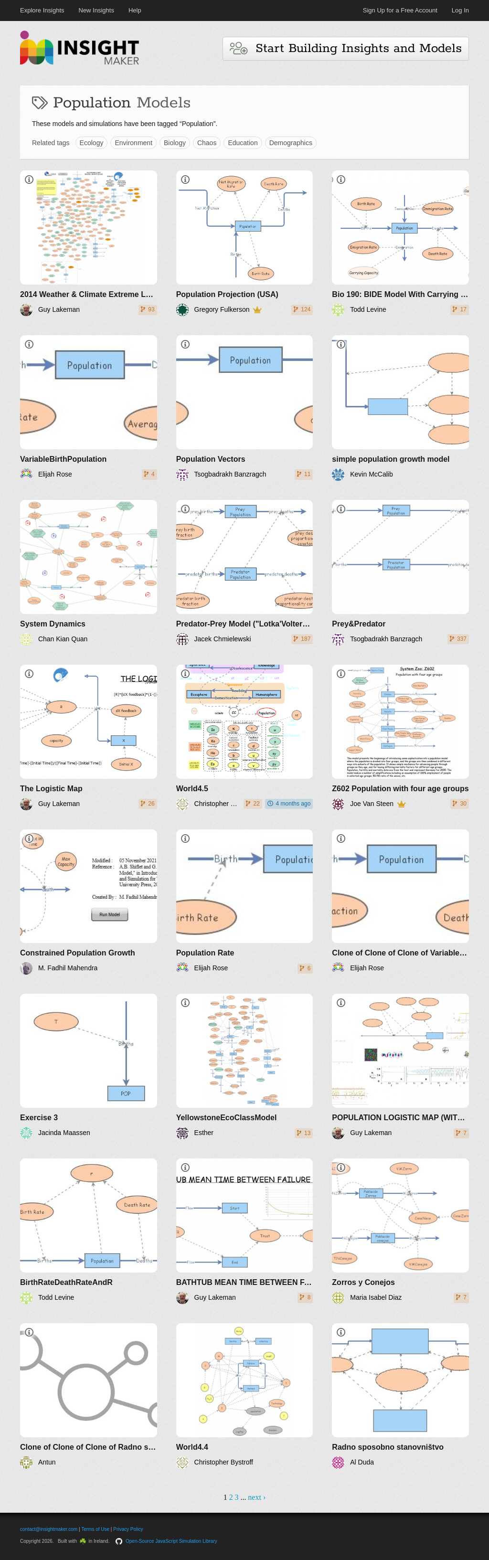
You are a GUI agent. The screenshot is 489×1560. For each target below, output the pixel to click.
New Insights (96, 10)
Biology (175, 143)
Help (134, 10)
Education (242, 143)
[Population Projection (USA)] (244, 243)
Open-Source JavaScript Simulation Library (171, 1541)
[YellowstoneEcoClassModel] (244, 1066)
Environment (133, 143)
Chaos (206, 143)
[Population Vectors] (244, 408)
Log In (460, 10)
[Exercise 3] (88, 1066)
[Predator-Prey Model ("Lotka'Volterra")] (244, 573)
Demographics (290, 143)
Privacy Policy (128, 1529)
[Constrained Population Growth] (88, 902)
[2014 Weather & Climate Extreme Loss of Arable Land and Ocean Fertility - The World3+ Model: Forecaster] (88, 243)
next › (257, 1497)
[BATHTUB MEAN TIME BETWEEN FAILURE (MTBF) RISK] (244, 1231)
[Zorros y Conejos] (400, 1231)
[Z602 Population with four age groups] (400, 737)
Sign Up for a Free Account (400, 10)
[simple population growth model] (400, 408)
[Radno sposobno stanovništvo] (400, 1396)
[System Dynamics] (88, 573)
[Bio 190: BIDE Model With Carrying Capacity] (400, 243)
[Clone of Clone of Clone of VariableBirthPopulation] (400, 902)
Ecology (92, 143)
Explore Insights (42, 10)
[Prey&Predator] (400, 573)
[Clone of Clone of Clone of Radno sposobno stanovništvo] (88, 1396)
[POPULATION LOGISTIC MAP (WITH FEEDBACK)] (400, 1066)
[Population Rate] (244, 902)
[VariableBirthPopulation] (88, 408)
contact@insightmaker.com (48, 1529)
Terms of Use (95, 1529)
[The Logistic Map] (88, 737)
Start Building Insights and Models (346, 48)
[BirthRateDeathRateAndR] (88, 1231)
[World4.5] (244, 737)
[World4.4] (244, 1396)
